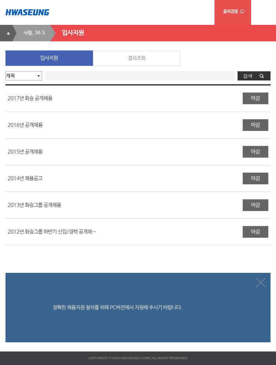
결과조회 (136, 58)
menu (263, 12)
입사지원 (49, 58)
